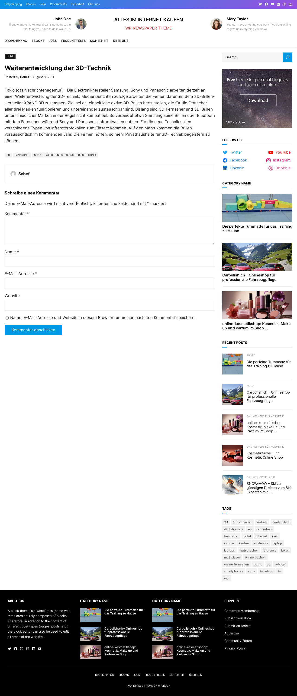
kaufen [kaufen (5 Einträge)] (244, 543)
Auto (250, 385)
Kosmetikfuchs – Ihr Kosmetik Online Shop (265, 455)
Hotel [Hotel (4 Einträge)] (247, 536)
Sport (251, 355)
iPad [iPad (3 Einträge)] (275, 536)
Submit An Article (237, 626)
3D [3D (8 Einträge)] (226, 522)
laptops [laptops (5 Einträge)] (229, 550)
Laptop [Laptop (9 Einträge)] (277, 543)
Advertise (231, 633)
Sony (37, 155)
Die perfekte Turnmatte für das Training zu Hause (257, 228)
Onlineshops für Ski (261, 477)
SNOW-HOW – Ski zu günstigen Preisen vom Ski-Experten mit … (269, 488)
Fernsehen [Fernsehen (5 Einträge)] (264, 529)
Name (12, 252)
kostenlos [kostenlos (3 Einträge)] (261, 543)
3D (8, 155)
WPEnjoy (164, 685)
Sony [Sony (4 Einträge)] (251, 571)
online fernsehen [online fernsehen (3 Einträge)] (236, 564)
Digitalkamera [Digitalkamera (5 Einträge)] (233, 529)
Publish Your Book (238, 618)
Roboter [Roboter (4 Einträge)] (280, 564)
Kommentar (17, 213)
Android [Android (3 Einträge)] (262, 522)
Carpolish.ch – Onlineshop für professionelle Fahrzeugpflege (249, 277)
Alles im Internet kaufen (148, 19)
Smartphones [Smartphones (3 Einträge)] (233, 571)
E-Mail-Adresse (21, 273)
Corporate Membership (241, 611)
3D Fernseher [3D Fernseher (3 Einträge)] (242, 522)
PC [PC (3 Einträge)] (268, 564)
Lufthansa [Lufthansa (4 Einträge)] (269, 550)
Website (12, 295)
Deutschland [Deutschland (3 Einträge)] (281, 522)
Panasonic (22, 155)
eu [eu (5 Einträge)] (250, 529)
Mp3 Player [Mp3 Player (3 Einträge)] (232, 557)
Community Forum (238, 641)
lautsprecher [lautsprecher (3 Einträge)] (249, 550)
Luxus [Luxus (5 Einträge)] (285, 550)
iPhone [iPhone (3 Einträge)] (229, 543)
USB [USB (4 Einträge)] (226, 578)
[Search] (287, 57)
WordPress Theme (140, 685)
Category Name (236, 183)
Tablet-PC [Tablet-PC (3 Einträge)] (266, 571)
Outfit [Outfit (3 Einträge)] (258, 564)
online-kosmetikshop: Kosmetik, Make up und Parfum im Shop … (256, 326)
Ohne (10, 56)
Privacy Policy (235, 648)
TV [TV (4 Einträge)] (279, 571)
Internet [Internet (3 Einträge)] (261, 536)
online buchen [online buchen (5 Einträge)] (255, 557)
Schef (24, 77)
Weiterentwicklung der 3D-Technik (71, 155)
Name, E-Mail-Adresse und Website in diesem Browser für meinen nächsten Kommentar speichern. (103, 317)
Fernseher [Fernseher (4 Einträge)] (231, 536)
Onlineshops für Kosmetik (265, 416)
